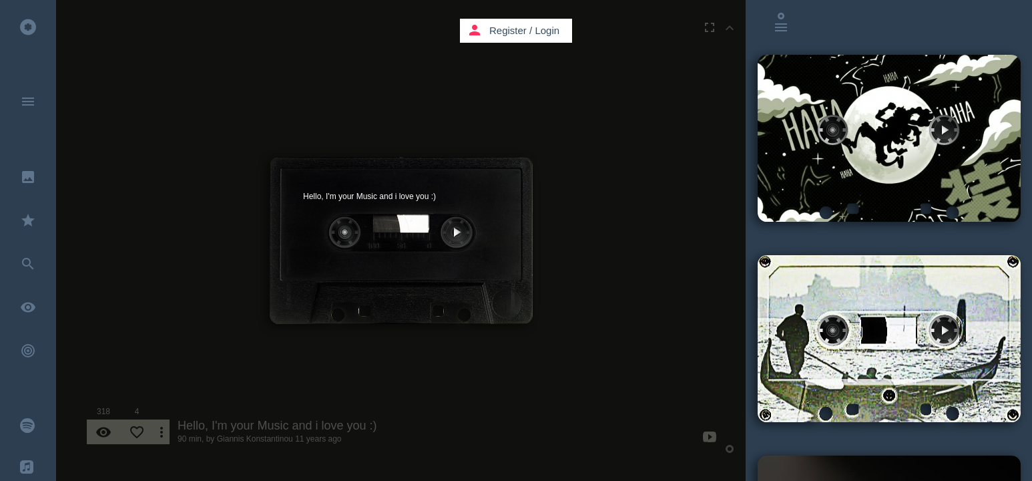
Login (547, 30)
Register (508, 30)
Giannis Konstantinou (255, 439)
